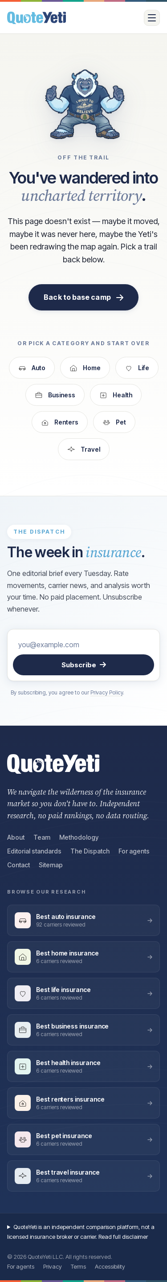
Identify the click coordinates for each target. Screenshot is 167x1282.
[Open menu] (152, 18)
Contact (18, 865)
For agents (134, 851)
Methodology (78, 837)
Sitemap (51, 865)
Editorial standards (34, 851)
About (15, 837)
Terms (78, 1266)
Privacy (52, 1266)
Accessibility (110, 1266)
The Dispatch (90, 851)
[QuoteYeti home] (72, 18)
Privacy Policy (106, 692)
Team (41, 837)
